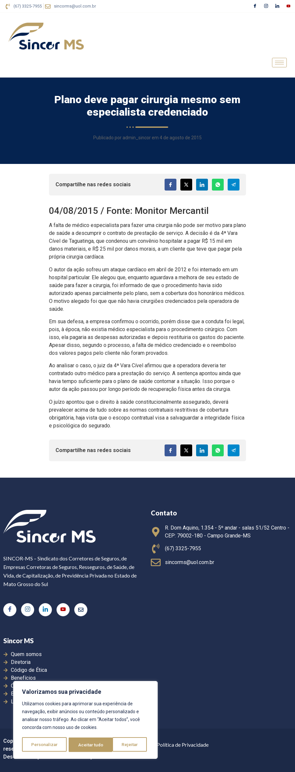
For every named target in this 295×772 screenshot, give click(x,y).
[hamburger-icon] (279, 62)
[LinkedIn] (277, 6)
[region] (85, 720)
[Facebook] (255, 6)
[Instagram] (266, 6)
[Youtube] (288, 6)
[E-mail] (80, 609)
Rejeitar (86, 744)
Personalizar (45, 744)
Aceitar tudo (127, 744)
